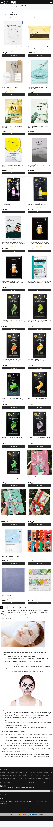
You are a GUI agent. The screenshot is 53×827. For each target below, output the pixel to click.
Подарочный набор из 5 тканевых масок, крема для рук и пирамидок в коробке (39, 516)
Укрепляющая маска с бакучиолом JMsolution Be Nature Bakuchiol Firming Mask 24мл (39, 438)
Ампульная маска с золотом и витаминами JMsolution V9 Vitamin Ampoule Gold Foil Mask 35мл (38, 243)
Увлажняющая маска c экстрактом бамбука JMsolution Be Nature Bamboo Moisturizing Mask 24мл (13, 439)
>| (25, 607)
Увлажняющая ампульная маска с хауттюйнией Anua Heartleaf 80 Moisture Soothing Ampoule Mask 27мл (13, 126)
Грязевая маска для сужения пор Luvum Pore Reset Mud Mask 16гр (12, 594)
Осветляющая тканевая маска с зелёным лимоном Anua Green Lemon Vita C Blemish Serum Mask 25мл (13, 165)
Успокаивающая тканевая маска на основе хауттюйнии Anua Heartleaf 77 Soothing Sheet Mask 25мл (38, 126)
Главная (4, 12)
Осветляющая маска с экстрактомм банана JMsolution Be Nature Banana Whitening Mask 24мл (39, 399)
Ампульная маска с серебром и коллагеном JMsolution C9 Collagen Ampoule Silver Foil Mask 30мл (12, 283)
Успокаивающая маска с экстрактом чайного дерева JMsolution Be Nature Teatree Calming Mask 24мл (13, 322)
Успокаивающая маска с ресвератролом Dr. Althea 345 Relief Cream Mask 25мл (12, 86)
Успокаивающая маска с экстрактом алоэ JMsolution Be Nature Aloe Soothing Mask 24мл (12, 477)
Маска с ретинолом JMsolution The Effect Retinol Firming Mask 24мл (13, 203)
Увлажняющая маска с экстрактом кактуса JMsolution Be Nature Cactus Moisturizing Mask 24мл (12, 400)
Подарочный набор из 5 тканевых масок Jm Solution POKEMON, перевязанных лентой (38, 477)
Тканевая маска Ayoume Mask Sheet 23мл (37, 554)
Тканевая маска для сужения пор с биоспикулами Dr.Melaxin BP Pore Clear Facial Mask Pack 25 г (39, 282)
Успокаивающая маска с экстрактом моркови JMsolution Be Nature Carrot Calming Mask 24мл (12, 360)
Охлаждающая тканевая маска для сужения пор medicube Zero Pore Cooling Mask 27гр (13, 555)
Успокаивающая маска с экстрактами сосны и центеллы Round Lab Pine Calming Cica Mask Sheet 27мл (13, 243)
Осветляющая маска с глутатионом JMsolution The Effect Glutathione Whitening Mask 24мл (39, 203)
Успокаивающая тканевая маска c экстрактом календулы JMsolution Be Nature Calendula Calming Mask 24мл (39, 361)
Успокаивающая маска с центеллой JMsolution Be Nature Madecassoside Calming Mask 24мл (39, 321)
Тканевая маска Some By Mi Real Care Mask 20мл (39, 594)
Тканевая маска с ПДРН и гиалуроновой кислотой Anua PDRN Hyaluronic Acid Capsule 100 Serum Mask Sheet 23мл (39, 87)
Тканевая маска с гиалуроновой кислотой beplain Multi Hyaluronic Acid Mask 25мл (13, 47)
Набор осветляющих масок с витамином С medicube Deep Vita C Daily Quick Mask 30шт (38, 47)
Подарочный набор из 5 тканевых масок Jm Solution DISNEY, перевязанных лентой (12, 516)
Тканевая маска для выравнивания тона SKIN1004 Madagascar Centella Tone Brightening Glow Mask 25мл (39, 165)
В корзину (14, 55)
